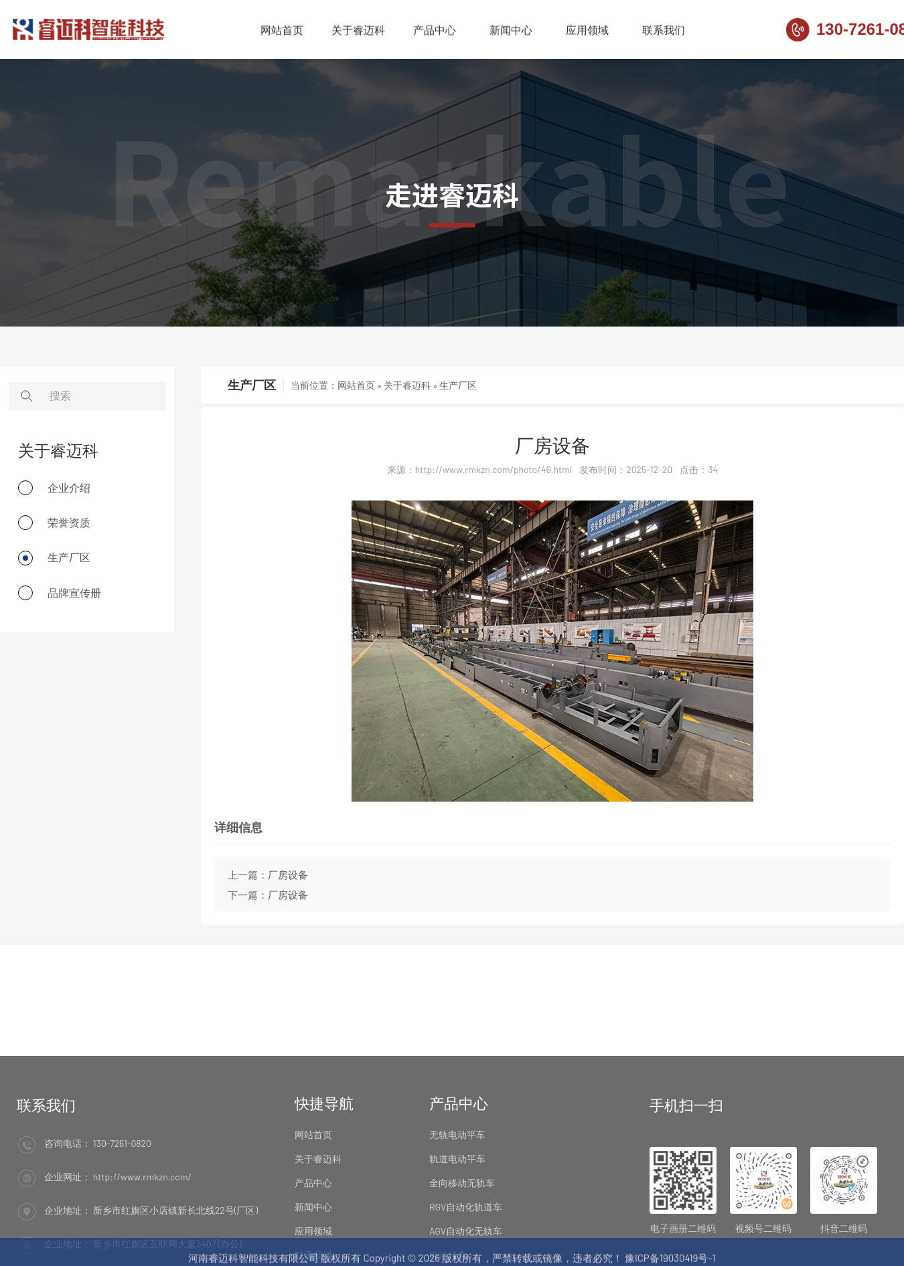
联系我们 (663, 31)
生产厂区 (458, 385)
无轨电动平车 (457, 1180)
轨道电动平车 (457, 1204)
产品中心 (434, 31)
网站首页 (281, 31)
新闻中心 (510, 31)
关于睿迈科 (358, 31)
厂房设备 (552, 445)
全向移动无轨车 (462, 1229)
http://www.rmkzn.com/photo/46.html (493, 469)
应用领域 (587, 31)
